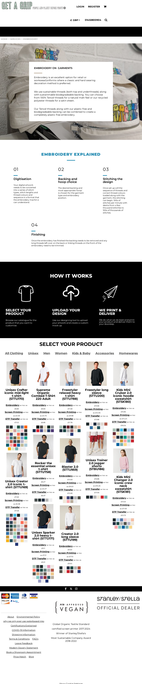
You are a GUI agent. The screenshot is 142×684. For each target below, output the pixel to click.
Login (80, 6)
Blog (31, 656)
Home (4, 39)
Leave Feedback (24, 643)
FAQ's (35, 638)
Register (94, 6)
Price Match (19, 656)
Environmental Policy (28, 616)
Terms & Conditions (19, 638)
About (10, 616)
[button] (105, 6)
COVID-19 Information (24, 630)
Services (15, 39)
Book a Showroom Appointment (23, 652)
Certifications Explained (23, 625)
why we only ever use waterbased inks (23, 621)
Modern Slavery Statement (23, 647)
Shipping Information (23, 634)
